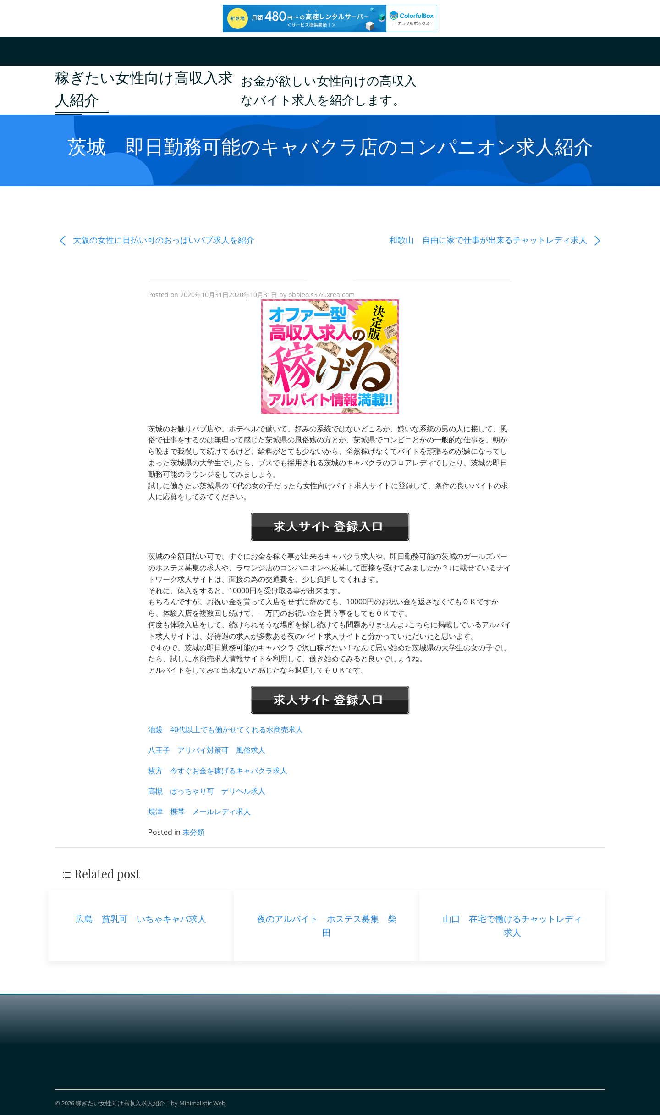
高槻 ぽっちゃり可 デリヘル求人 (206, 791)
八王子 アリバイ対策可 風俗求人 (206, 750)
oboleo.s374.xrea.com (321, 294)
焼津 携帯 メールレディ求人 (199, 811)
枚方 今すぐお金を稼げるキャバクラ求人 (217, 771)
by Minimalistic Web (198, 1103)
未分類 (193, 832)
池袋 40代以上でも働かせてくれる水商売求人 (225, 729)
